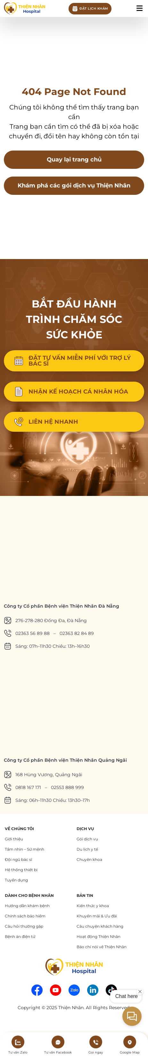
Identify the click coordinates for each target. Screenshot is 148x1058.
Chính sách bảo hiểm (25, 916)
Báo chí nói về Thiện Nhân (102, 946)
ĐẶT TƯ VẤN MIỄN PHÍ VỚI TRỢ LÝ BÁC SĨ (72, 360)
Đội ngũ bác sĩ (18, 859)
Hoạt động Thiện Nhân (98, 936)
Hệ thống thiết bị (21, 869)
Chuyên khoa (89, 859)
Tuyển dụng (16, 880)
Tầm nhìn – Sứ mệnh (24, 849)
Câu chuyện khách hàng (100, 926)
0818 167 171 (28, 787)
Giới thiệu (14, 839)
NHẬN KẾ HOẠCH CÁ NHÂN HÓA (70, 391)
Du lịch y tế (87, 849)
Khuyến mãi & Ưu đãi (97, 916)
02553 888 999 (67, 787)
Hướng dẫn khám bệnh (27, 905)
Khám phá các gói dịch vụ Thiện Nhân (74, 185)
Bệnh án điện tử (20, 936)
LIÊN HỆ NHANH (45, 422)
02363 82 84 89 (77, 633)
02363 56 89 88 (32, 633)
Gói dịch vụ (87, 839)
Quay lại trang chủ (74, 159)
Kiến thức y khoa (93, 905)
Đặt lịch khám (90, 8)
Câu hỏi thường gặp (24, 926)
